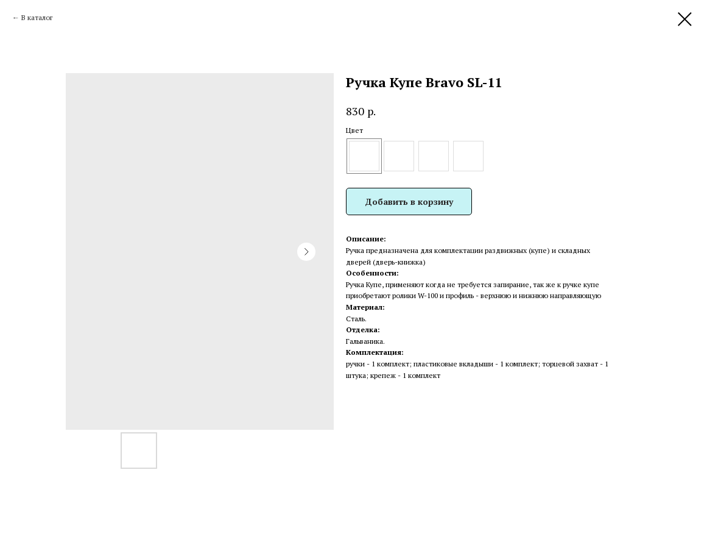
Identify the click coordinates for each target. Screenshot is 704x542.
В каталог (37, 17)
